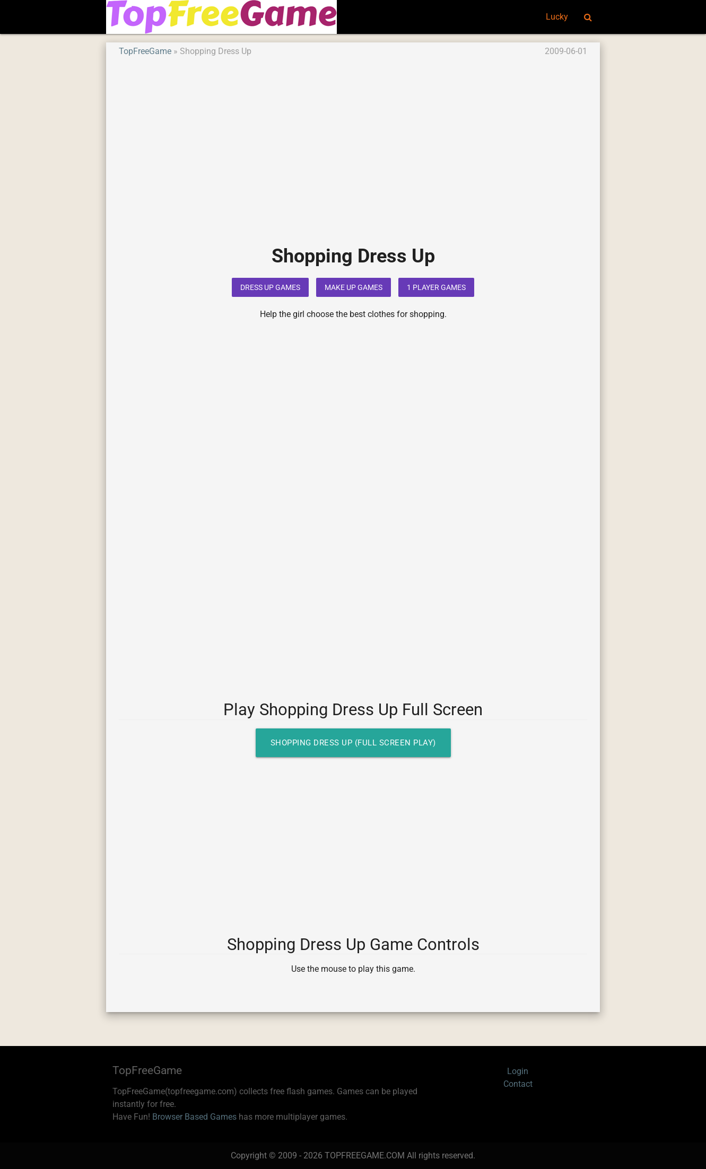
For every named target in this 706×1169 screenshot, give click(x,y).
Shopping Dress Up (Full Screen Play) (353, 743)
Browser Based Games (194, 1117)
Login (517, 1071)
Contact (518, 1084)
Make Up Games (353, 287)
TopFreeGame (145, 51)
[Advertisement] (353, 158)
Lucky (557, 17)
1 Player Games (436, 287)
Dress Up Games (270, 287)
